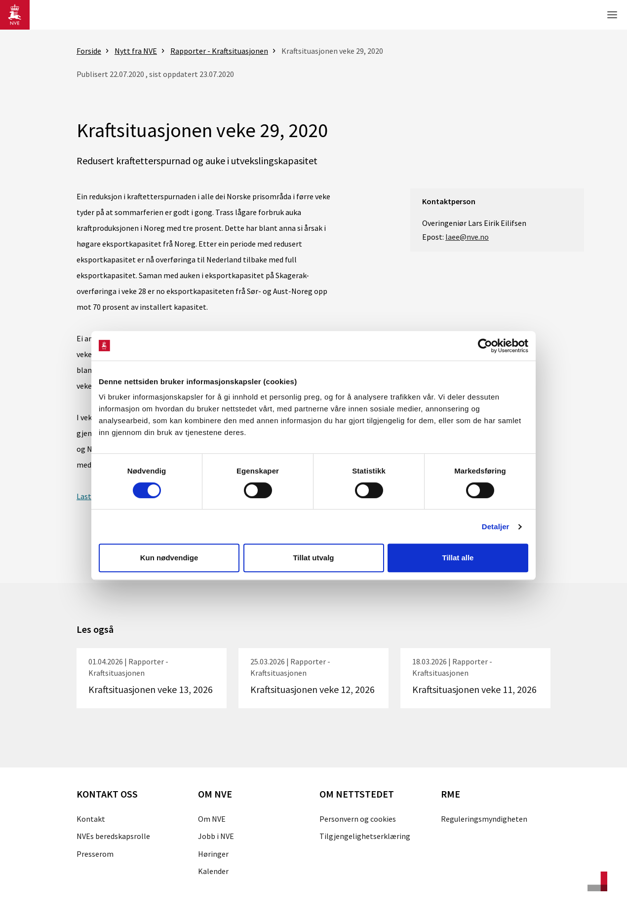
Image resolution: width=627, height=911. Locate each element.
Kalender (213, 871)
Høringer (213, 854)
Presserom (95, 854)
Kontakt (91, 819)
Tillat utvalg (313, 557)
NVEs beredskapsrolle (113, 836)
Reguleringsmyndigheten (484, 819)
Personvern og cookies (357, 819)
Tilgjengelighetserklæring (364, 836)
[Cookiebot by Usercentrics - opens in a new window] (485, 345)
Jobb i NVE (216, 836)
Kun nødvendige (169, 557)
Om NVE (212, 819)
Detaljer (495, 526)
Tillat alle (458, 557)
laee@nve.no (467, 237)
